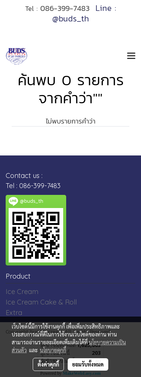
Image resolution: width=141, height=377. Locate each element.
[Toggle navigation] (131, 56)
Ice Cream (22, 291)
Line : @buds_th (84, 13)
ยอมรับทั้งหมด (88, 364)
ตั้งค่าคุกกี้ (48, 364)
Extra (14, 312)
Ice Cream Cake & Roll (41, 302)
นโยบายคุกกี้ (53, 350)
